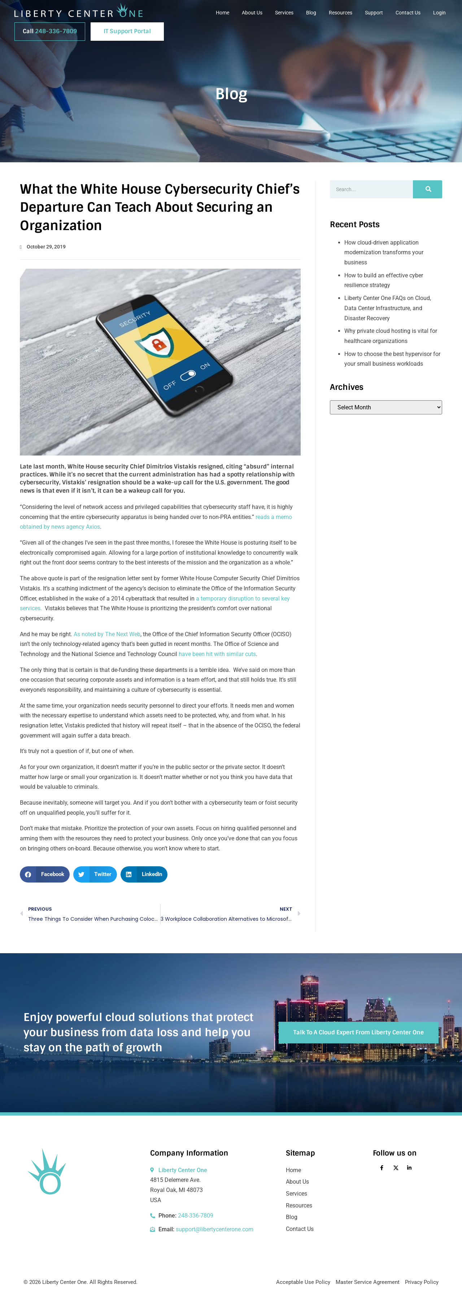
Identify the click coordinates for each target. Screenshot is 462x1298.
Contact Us (408, 13)
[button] (45, 874)
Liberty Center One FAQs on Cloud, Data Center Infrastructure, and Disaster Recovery (387, 308)
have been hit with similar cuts (217, 654)
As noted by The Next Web (107, 634)
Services (284, 13)
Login (439, 13)
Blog (311, 13)
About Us (252, 13)
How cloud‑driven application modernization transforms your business (383, 252)
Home (222, 13)
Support (374, 13)
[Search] (427, 189)
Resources (340, 13)
